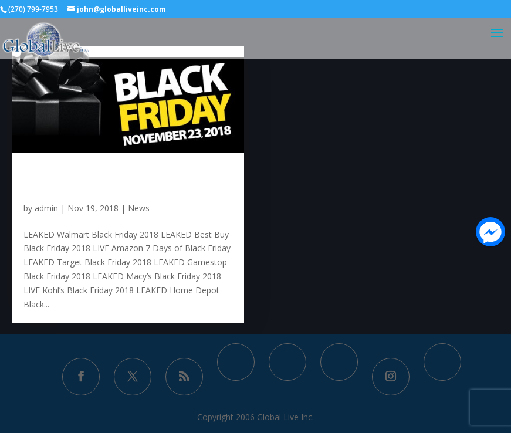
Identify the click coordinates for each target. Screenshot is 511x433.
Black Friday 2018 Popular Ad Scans (122, 180)
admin (46, 208)
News (139, 208)
